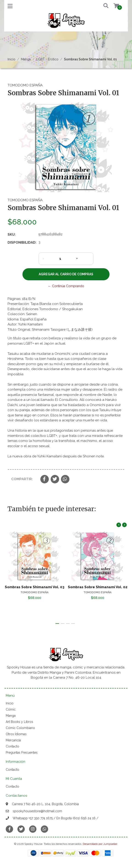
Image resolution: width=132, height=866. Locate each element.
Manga (26, 59)
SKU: (12, 234)
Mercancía (13, 740)
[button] (102, 6)
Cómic (11, 709)
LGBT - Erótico (47, 59)
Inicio (11, 59)
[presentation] (118, 525)
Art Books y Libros (19, 722)
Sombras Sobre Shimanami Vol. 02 (97, 587)
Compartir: (22, 479)
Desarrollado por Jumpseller (100, 843)
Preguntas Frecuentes (22, 752)
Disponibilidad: (21, 242)
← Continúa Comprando (66, 286)
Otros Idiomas (16, 734)
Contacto (12, 746)
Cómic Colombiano (20, 728)
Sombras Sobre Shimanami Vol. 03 (34, 587)
